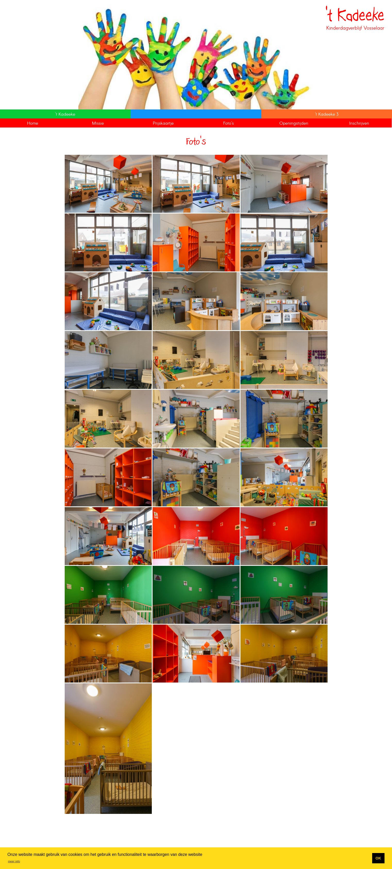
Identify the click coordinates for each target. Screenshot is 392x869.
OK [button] (378, 858)
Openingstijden (293, 123)
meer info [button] (14, 861)
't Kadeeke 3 (326, 114)
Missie (98, 123)
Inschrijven (359, 123)
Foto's (228, 123)
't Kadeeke (65, 114)
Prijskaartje (163, 123)
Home (32, 123)
